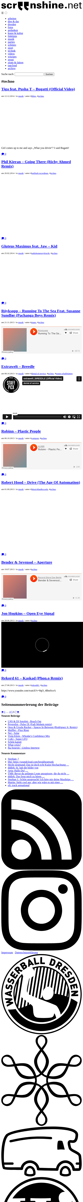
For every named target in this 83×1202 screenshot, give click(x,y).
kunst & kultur (15, 33)
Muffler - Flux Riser (18, 730)
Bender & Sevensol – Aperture (26, 562)
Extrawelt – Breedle (18, 366)
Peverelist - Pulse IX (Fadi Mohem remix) (30, 724)
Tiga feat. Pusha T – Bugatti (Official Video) (38, 89)
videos (11, 53)
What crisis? (14, 744)
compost (35, 438)
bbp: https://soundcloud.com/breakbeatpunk (31, 761)
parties (11, 42)
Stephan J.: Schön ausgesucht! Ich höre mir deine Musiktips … (41, 779)
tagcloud (12, 65)
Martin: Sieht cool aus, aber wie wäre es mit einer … (35, 782)
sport (10, 47)
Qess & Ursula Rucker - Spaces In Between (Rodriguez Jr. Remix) (42, 727)
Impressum (7, 952)
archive (12, 68)
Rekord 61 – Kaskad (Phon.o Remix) (32, 678)
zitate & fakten (15, 62)
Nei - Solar (13, 733)
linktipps (12, 36)
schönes (12, 45)
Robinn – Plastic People (21, 431)
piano (33, 322)
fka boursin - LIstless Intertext (24, 747)
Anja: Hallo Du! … (18, 770)
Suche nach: (7, 74)
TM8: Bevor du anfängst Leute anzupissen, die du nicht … (38, 773)
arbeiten (12, 18)
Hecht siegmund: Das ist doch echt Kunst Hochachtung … (38, 764)
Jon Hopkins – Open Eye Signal (27, 613)
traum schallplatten (64, 373)
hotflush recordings (39, 173)
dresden (12, 24)
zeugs (11, 59)
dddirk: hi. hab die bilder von (23, 767)
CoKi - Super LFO (17, 739)
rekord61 (35, 685)
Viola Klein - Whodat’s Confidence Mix (29, 736)
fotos (10, 27)
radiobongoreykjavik (40, 253)
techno (41, 96)
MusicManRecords (39, 489)
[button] (6, 13)
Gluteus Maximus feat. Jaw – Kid (29, 246)
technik (12, 50)
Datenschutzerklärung (26, 952)
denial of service (38, 373)
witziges (12, 56)
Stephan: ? (13, 758)
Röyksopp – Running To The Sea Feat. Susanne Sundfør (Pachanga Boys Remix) (40, 313)
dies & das (13, 21)
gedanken (13, 30)
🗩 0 (3, 154)
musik (11, 39)
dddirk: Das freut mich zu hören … (26, 776)
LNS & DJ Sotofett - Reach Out (24, 721)
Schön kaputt (15, 742)
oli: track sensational (18, 785)
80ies (33, 96)
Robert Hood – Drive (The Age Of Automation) (40, 482)
